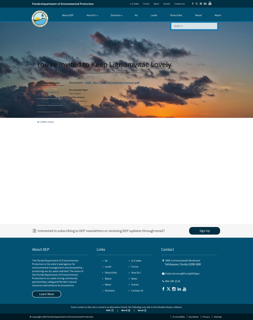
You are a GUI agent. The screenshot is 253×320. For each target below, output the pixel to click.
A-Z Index (134, 3)
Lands (154, 15)
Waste (198, 15)
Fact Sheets (43, 102)
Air (136, 15)
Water (218, 15)
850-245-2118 (172, 281)
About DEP (68, 15)
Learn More (46, 294)
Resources (42, 108)
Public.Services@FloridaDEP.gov (182, 273)
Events (166, 3)
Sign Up (205, 231)
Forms (146, 3)
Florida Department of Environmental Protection (63, 4)
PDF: (109, 310)
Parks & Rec (176, 15)
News (156, 3)
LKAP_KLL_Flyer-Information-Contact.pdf (112, 82)
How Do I (91, 15)
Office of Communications (64, 72)
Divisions (116, 15)
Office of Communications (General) (91, 72)
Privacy (206, 316)
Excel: (142, 310)
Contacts (41, 115)
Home (40, 72)
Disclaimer (194, 316)
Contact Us (179, 3)
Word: (125, 310)
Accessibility (179, 316)
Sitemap (218, 316)
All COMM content (45, 121)
